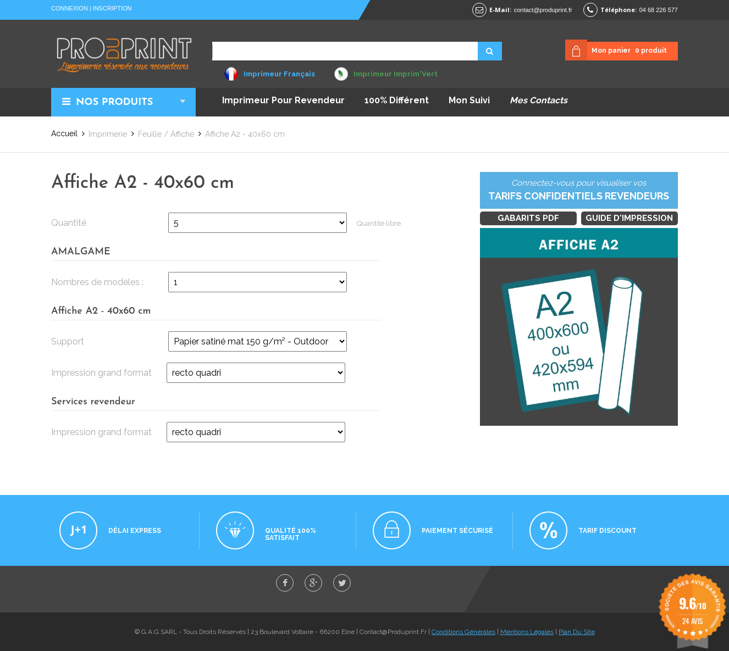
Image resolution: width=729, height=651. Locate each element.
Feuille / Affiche (166, 134)
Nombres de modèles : (97, 282)
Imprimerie (108, 134)
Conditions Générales (463, 632)
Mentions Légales (527, 632)
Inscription (112, 8)
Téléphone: (618, 9)
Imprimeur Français (279, 74)
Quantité (68, 223)
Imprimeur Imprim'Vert (396, 74)
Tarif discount (607, 531)
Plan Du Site (577, 632)
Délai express (134, 531)
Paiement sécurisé (457, 531)
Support (67, 341)
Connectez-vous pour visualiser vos (578, 190)
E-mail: (500, 9)
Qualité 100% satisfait (290, 534)
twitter (342, 583)
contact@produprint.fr (543, 10)
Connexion (69, 8)
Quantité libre (379, 223)
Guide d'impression (629, 218)
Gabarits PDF (528, 218)
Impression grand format (101, 373)
